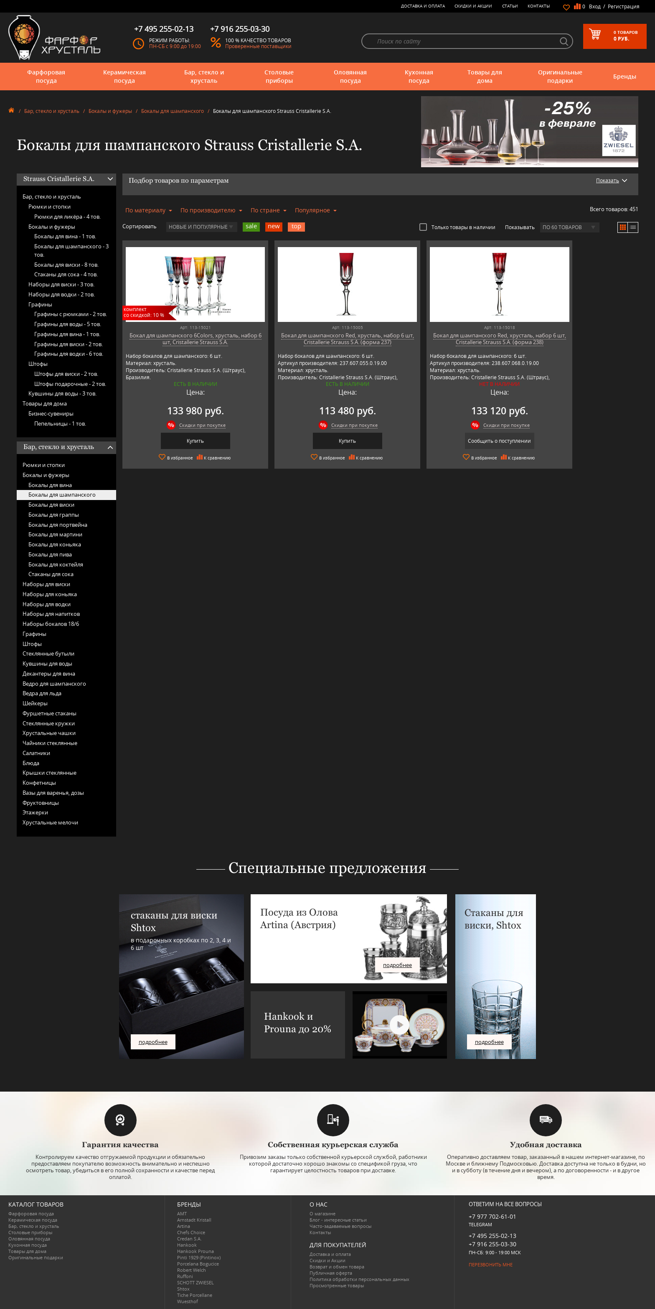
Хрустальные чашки (49, 733)
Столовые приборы (279, 76)
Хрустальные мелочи (50, 822)
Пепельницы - (60, 423)
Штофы (38, 363)
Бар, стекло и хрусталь (204, 76)
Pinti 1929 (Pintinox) (199, 1257)
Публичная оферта (331, 1273)
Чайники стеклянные (50, 743)
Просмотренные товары (337, 1285)
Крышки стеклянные (49, 772)
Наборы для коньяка (50, 594)
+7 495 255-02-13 (492, 1236)
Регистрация (624, 6)
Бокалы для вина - (65, 236)
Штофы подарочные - (70, 384)
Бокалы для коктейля (55, 564)
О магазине (322, 1213)
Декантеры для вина (49, 673)
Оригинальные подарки (560, 76)
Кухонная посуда (419, 76)
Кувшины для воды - (62, 393)
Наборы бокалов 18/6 (51, 624)
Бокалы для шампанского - (71, 250)
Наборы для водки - (61, 294)
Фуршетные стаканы (49, 713)
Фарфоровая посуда (46, 76)
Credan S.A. (189, 1238)
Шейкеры (35, 703)
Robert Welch (191, 1270)
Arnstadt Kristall (194, 1220)
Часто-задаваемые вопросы (340, 1226)
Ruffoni (185, 1276)
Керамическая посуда (124, 76)
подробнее (153, 1042)
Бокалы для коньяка (54, 544)
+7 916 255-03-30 (492, 1244)
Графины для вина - (67, 334)
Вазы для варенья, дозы (53, 792)
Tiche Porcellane (194, 1295)
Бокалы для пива (50, 554)
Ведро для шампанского (54, 683)
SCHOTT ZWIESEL (195, 1282)
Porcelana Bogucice (198, 1264)
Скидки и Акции (473, 6)
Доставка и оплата (423, 6)
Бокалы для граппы (53, 514)
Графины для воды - (67, 324)
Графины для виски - (68, 344)
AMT (182, 1213)
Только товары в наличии (457, 227)
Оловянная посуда (350, 76)
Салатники (36, 753)
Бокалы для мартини (55, 534)
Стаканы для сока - (66, 274)
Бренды (624, 76)
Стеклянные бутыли (48, 653)
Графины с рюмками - (70, 314)
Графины (40, 304)
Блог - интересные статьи (338, 1220)
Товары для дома (484, 76)
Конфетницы (39, 782)
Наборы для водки (47, 604)
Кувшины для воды (47, 663)
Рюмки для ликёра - (67, 216)
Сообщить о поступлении (445, 440)
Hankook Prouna (195, 1251)
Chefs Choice (191, 1232)
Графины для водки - (68, 353)
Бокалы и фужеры (110, 111)
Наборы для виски (46, 584)
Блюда (31, 763)
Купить (184, 440)
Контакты (539, 6)
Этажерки (35, 812)
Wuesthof (187, 1301)
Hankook (187, 1245)
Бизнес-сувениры (51, 413)
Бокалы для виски (51, 504)
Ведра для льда (42, 693)
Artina (183, 1226)
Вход (595, 6)
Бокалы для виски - (66, 264)
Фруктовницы (41, 802)
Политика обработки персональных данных (359, 1279)
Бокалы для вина (50, 485)
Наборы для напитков (51, 614)
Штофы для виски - (66, 374)
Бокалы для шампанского (172, 111)
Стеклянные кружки (49, 723)
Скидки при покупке (191, 425)
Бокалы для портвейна (57, 524)
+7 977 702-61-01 (492, 1216)
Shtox (183, 1289)
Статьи (510, 6)
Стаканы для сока (51, 574)
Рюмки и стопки (49, 206)
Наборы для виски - (61, 284)
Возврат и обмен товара (337, 1266)
